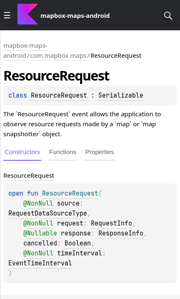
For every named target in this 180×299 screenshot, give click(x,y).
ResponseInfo (120, 233)
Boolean (78, 243)
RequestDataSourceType (47, 213)
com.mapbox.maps (58, 55)
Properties (99, 151)
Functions (62, 151)
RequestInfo (111, 223)
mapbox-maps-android (25, 50)
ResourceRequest (59, 95)
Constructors (22, 151)
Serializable (120, 95)
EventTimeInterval (40, 263)
